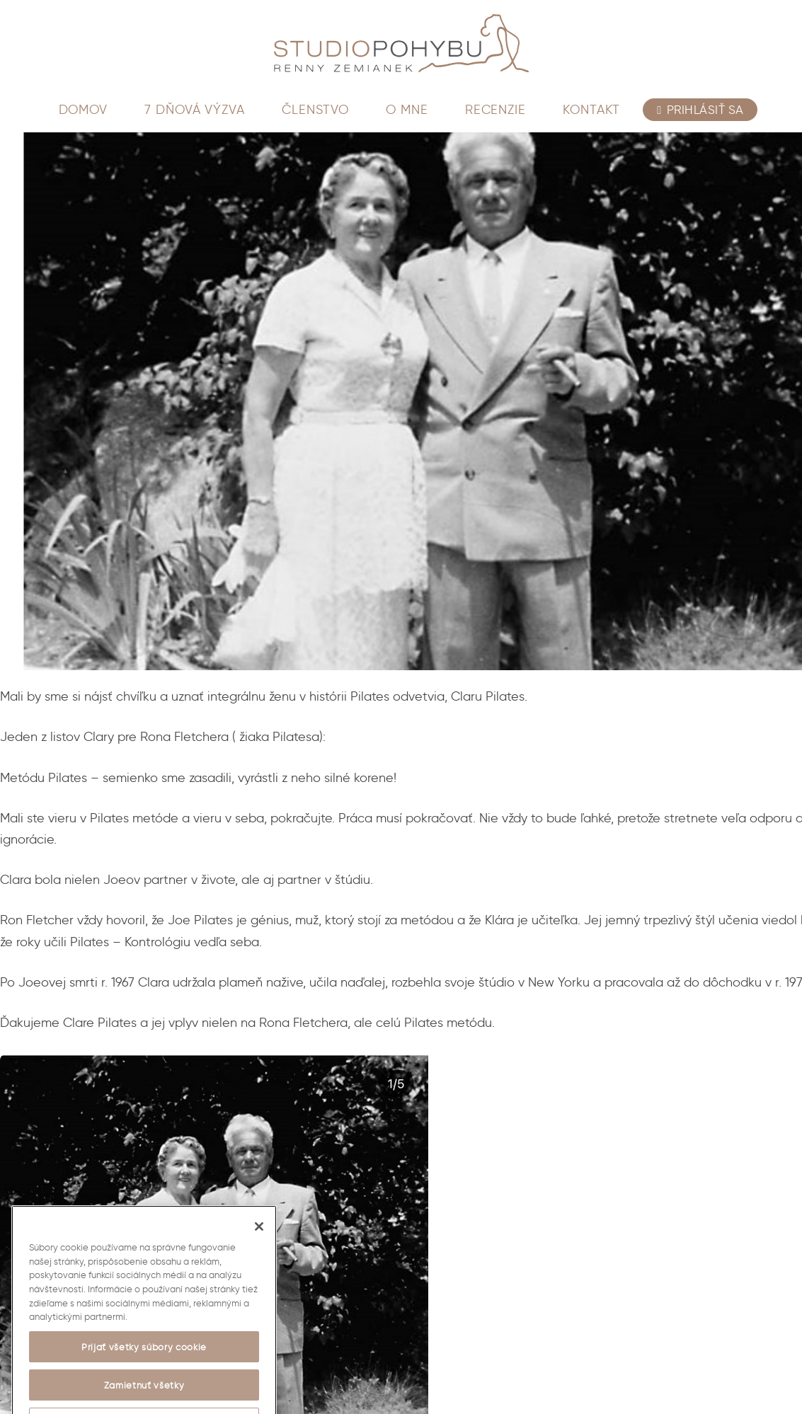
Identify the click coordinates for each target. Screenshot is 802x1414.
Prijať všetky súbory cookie (144, 1361)
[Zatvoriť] (259, 1240)
